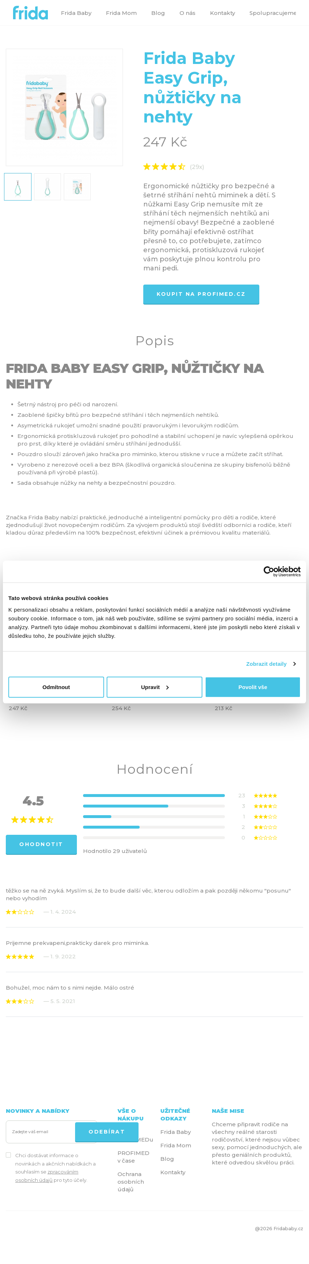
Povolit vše (253, 687)
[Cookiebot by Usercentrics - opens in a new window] (269, 571)
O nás (187, 12)
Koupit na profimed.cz (201, 294)
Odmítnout (56, 687)
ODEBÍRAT (106, 1131)
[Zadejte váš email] (42, 1132)
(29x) (197, 167)
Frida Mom (121, 12)
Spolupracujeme (273, 12)
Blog (158, 12)
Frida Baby (76, 12)
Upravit (155, 687)
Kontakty (222, 12)
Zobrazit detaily (266, 664)
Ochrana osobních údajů (131, 1182)
